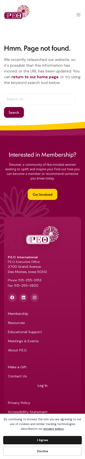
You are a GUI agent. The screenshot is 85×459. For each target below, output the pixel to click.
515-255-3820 (26, 285)
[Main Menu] (78, 15)
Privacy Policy (19, 403)
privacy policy (53, 429)
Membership (18, 314)
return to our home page (35, 76)
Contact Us (17, 376)
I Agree (42, 440)
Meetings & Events (23, 341)
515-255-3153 (30, 280)
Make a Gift (17, 367)
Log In (42, 386)
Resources (16, 323)
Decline (42, 451)
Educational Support (25, 332)
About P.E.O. (17, 350)
